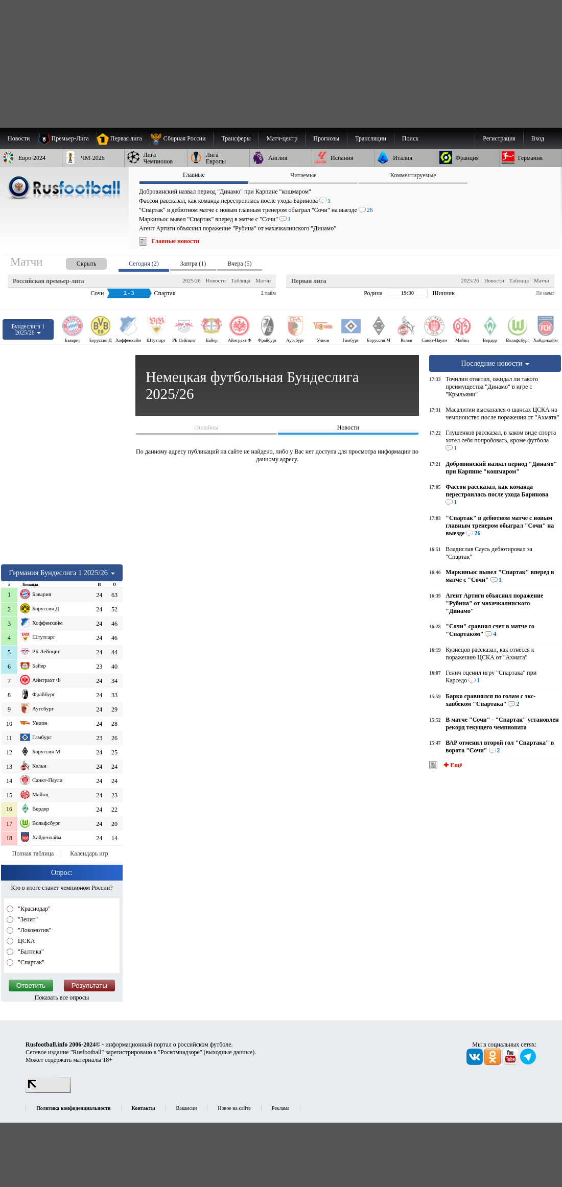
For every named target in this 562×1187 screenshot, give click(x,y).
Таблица (240, 280)
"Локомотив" (33, 930)
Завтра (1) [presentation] (193, 263)
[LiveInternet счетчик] (48, 1091)
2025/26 (191, 280)
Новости (216, 280)
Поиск (410, 138)
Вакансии (186, 1108)
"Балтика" (30, 951)
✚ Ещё (452, 765)
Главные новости (175, 241)
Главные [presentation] (194, 174)
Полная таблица (33, 853)
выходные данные (229, 1052)
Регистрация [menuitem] (499, 138)
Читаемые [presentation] (303, 175)
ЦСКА (25, 940)
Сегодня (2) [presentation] (144, 263)
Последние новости (495, 363)
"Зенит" (27, 919)
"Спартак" (30, 962)
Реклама (281, 1108)
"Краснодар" (33, 908)
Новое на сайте (234, 1108)
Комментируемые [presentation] (413, 175)
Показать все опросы (62, 997)
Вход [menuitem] (537, 138)
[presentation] (76, 261)
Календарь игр (89, 853)
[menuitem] (182, 138)
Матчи (263, 280)
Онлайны (206, 427)
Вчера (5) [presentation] (239, 263)
